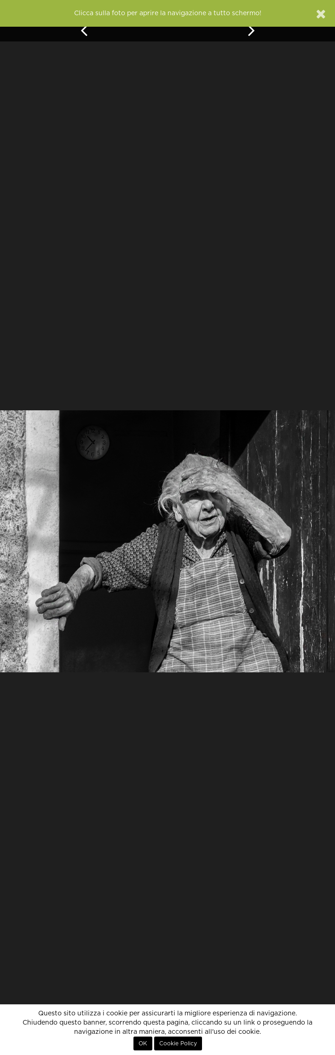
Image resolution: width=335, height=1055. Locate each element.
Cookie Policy (178, 1043)
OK (143, 1043)
